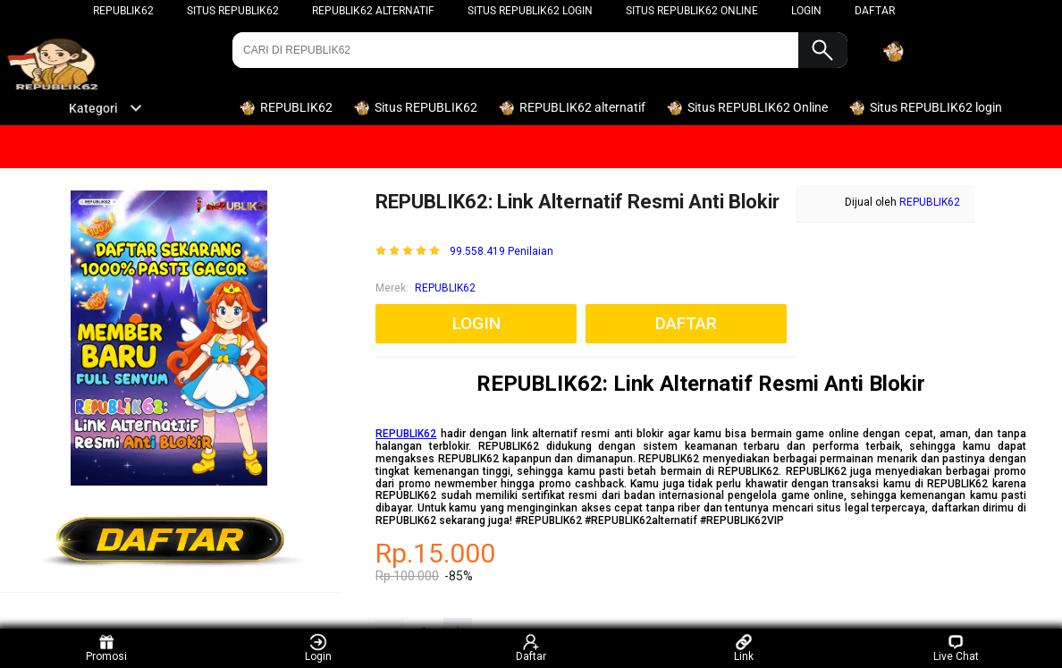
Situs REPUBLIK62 (233, 10)
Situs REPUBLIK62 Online (692, 10)
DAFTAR (875, 10)
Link (744, 648)
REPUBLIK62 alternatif (373, 10)
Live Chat (956, 648)
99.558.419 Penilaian (501, 252)
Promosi (106, 648)
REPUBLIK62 (123, 10)
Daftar (531, 648)
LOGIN (806, 10)
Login (318, 648)
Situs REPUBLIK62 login (530, 10)
